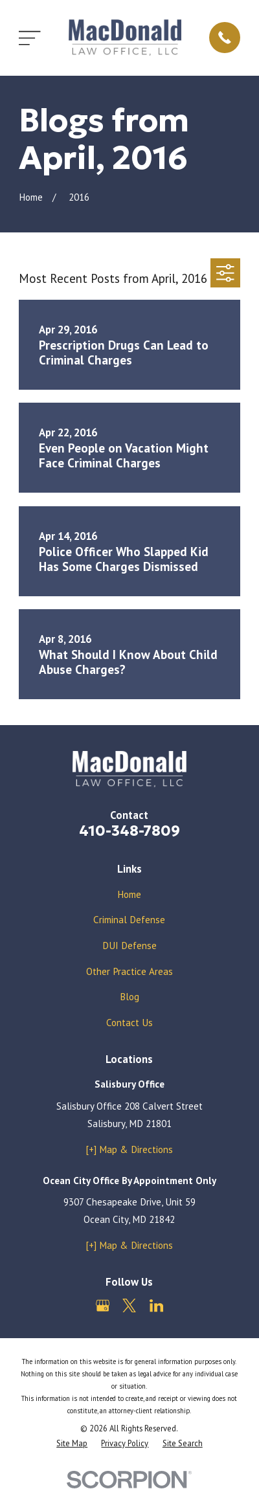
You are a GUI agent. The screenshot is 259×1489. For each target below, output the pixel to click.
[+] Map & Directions (129, 1149)
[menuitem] (71, 1443)
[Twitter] (129, 1305)
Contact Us (129, 1022)
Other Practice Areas (129, 971)
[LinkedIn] (156, 1305)
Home (129, 894)
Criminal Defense (129, 919)
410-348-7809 (129, 831)
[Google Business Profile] (102, 1305)
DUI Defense (129, 945)
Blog (129, 997)
